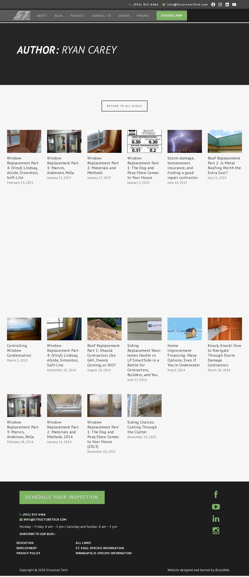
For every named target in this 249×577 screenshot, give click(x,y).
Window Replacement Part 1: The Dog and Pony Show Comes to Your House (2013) (103, 435)
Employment (27, 549)
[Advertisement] (24, 258)
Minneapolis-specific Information (104, 554)
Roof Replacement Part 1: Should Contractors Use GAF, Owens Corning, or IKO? (103, 356)
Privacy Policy (28, 554)
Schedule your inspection (65, 498)
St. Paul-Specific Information (100, 549)
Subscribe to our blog (37, 535)
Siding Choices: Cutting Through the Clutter (142, 428)
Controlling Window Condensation (19, 351)
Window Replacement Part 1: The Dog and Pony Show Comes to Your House (143, 168)
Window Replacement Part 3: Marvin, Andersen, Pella (63, 166)
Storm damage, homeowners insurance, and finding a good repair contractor (182, 168)
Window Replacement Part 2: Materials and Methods (103, 166)
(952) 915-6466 (143, 4)
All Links (83, 544)
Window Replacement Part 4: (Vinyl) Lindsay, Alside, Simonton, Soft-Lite (23, 168)
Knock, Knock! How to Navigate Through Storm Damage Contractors (225, 356)
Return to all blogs (124, 106)
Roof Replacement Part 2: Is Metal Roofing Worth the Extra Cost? (224, 166)
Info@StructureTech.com (185, 4)
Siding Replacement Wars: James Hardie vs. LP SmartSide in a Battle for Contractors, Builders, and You (144, 361)
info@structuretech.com (43, 521)
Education (25, 544)
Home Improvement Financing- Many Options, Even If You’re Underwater (183, 356)
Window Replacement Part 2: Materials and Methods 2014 (63, 430)
